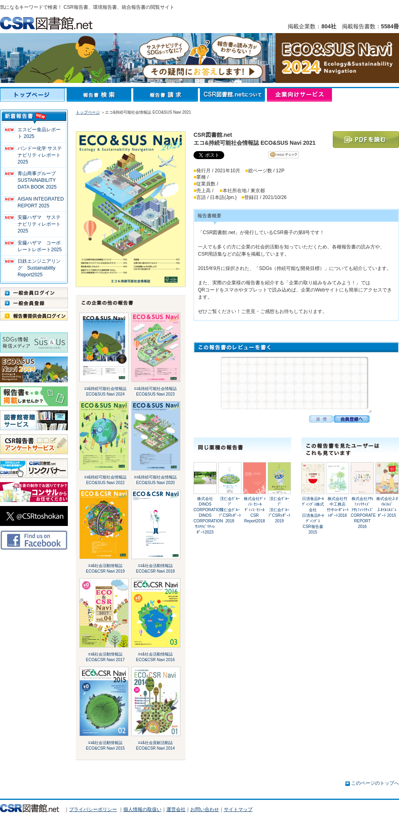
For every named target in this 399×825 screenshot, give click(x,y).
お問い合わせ (204, 809)
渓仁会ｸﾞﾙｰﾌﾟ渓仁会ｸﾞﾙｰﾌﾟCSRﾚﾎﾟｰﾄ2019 (279, 509)
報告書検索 (100, 95)
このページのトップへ (375, 783)
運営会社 (176, 809)
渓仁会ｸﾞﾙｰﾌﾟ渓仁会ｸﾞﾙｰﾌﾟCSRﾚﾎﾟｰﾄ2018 (230, 509)
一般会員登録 (34, 303)
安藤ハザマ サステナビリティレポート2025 (39, 224)
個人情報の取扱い (142, 809)
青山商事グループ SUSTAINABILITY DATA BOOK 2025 (37, 180)
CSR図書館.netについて (233, 95)
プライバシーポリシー (93, 809)
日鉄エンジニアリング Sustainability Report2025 (39, 268)
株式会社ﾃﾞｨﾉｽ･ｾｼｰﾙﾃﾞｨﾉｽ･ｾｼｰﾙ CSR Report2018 (255, 509)
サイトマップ (238, 809)
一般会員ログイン (34, 292)
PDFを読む (366, 139)
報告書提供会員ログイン (34, 316)
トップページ (33, 95)
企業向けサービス (299, 95)
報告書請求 (166, 95)
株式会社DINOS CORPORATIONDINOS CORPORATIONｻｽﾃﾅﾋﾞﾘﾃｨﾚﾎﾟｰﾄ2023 (208, 515)
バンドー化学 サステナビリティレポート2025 (40, 155)
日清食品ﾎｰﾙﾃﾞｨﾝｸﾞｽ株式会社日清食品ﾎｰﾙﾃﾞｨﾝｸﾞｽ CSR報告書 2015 (313, 515)
